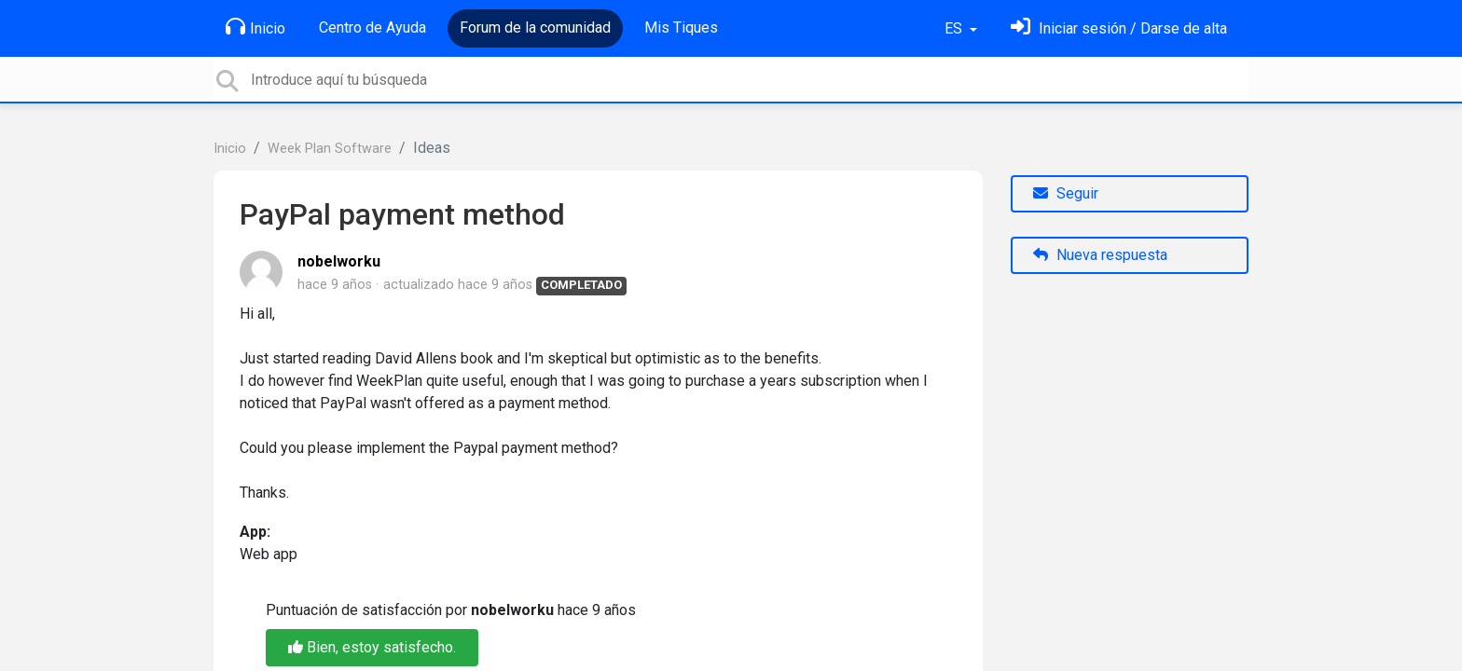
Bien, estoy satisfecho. (372, 647)
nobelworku (338, 261)
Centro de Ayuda (372, 27)
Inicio (255, 27)
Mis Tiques (681, 27)
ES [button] (955, 28)
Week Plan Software (330, 149)
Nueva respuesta (1100, 255)
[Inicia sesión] (1118, 28)
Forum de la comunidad (535, 27)
